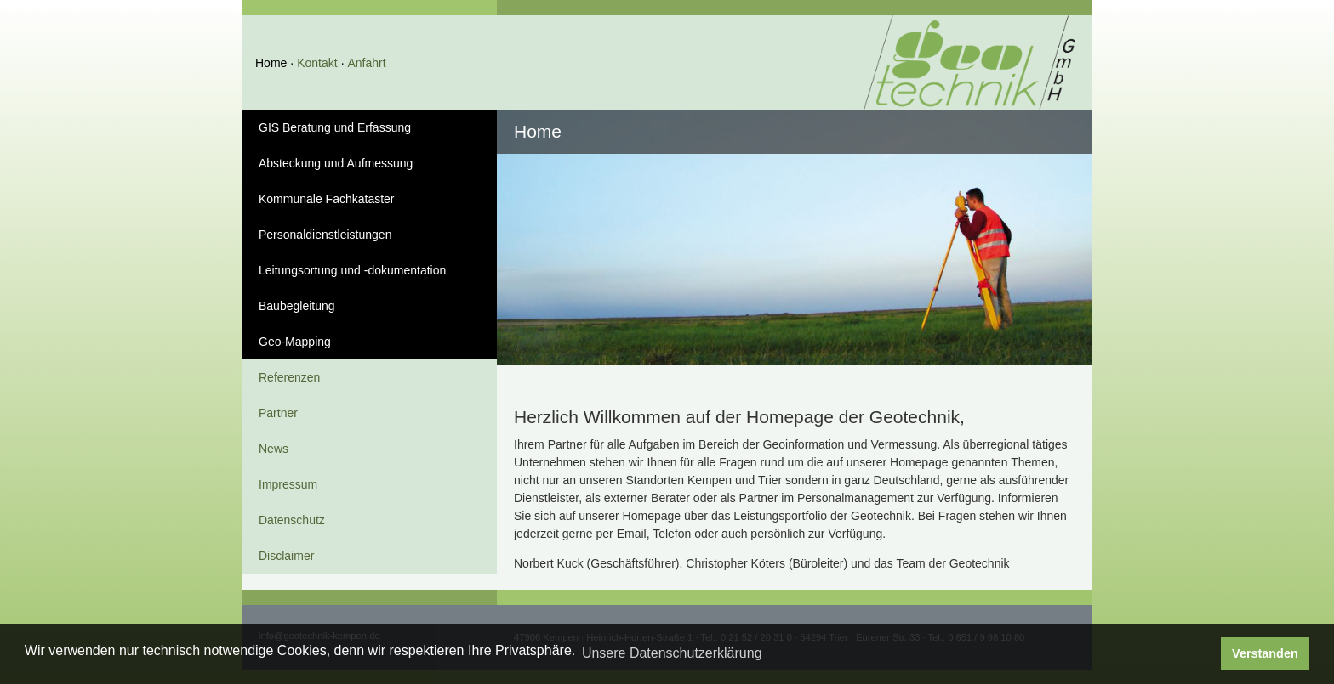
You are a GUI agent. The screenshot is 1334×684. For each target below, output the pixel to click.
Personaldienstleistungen (325, 234)
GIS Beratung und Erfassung (335, 127)
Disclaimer (286, 555)
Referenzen (289, 377)
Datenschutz (292, 520)
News (273, 448)
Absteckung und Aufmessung (336, 163)
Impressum (288, 484)
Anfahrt (366, 63)
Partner (278, 413)
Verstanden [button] (1265, 653)
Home (271, 63)
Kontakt (317, 63)
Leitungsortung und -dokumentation (352, 270)
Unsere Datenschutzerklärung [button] (672, 653)
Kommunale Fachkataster (327, 199)
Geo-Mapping (295, 341)
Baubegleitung (297, 306)
